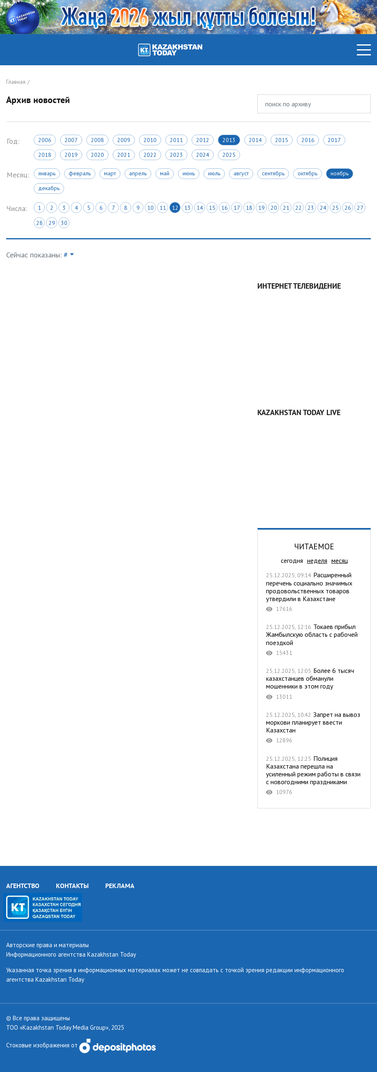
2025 (229, 154)
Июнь (189, 173)
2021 (123, 154)
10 (150, 207)
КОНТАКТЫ (72, 885)
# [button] (66, 254)
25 (335, 207)
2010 (150, 140)
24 (323, 207)
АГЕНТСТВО (22, 885)
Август (241, 173)
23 (311, 207)
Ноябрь (340, 173)
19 (261, 207)
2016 (308, 140)
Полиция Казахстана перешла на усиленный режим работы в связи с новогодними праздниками (314, 775)
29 (52, 223)
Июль (214, 173)
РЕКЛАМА (119, 885)
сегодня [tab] (292, 560)
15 (212, 207)
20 (274, 207)
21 (286, 207)
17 (237, 207)
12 (175, 207)
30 (64, 223)
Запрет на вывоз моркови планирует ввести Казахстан (314, 727)
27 (360, 207)
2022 (150, 154)
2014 (255, 140)
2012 (202, 140)
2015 (281, 140)
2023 (176, 154)
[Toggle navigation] (364, 49)
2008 (97, 140)
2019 (71, 154)
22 (298, 207)
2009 (123, 140)
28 (39, 223)
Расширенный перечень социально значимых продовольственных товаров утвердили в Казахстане (314, 592)
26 (348, 207)
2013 (229, 140)
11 (163, 207)
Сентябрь (273, 173)
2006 (44, 140)
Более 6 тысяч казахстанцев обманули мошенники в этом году (314, 683)
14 (200, 207)
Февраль (80, 173)
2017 (334, 140)
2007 (71, 140)
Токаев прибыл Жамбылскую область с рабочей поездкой (314, 640)
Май (164, 173)
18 (249, 207)
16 (224, 207)
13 (187, 207)
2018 (44, 154)
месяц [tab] (339, 560)
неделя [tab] (317, 560)
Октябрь (307, 173)
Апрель (138, 173)
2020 (97, 154)
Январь (47, 173)
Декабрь (49, 188)
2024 (202, 154)
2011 (176, 140)
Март (110, 173)
